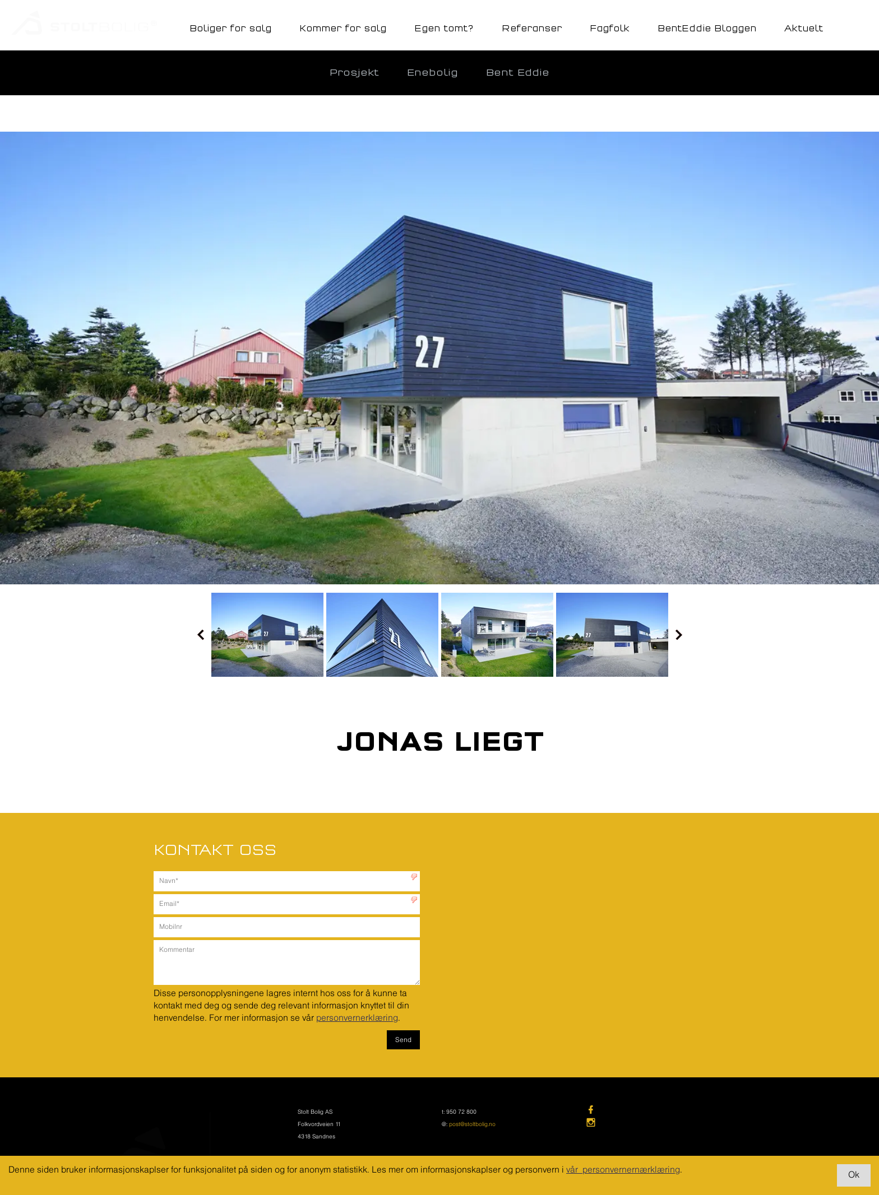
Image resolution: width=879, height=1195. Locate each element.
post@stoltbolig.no (472, 1125)
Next (679, 635)
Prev (201, 635)
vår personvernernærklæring (623, 1170)
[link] (658, 1110)
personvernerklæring (357, 1018)
